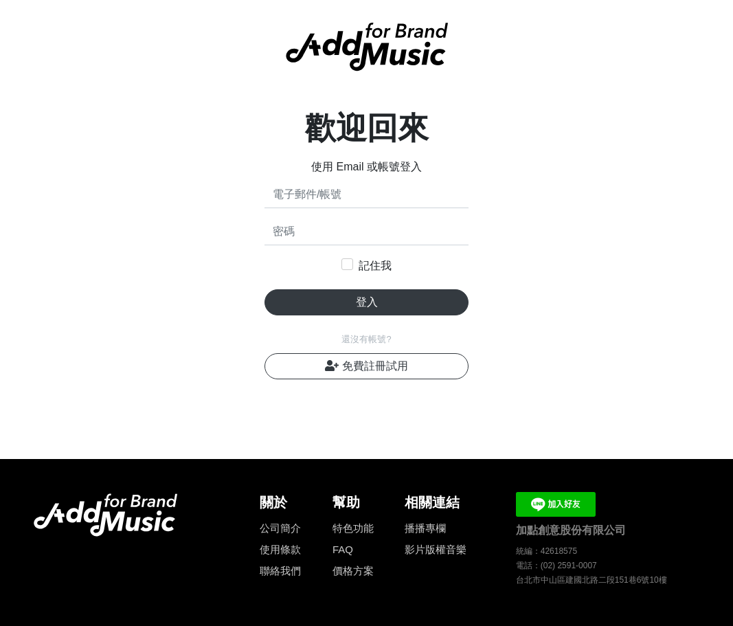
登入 (367, 302)
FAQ (342, 549)
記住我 (375, 265)
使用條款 (280, 549)
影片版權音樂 (435, 549)
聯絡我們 (280, 571)
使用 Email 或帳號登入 (366, 166)
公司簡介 (280, 528)
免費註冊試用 (366, 366)
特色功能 (353, 528)
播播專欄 (425, 528)
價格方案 (353, 571)
